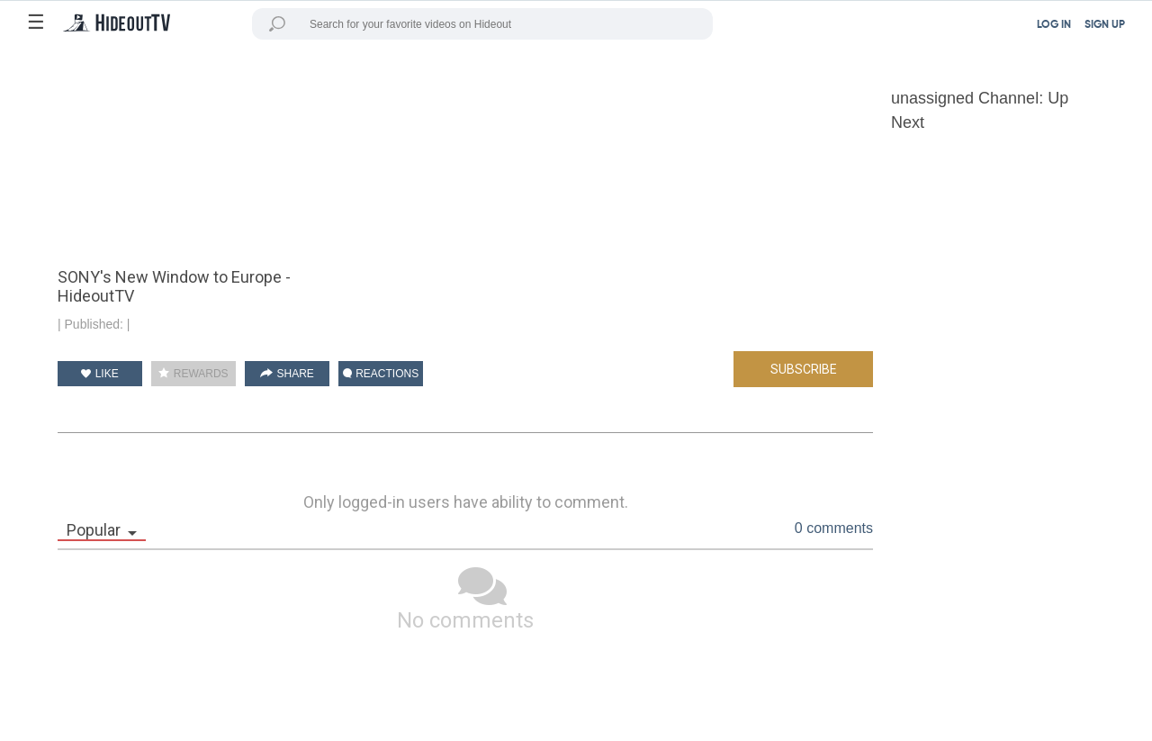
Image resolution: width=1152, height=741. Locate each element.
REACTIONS (380, 373)
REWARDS (193, 373)
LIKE (99, 373)
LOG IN (1054, 25)
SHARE (287, 373)
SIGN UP (1104, 25)
